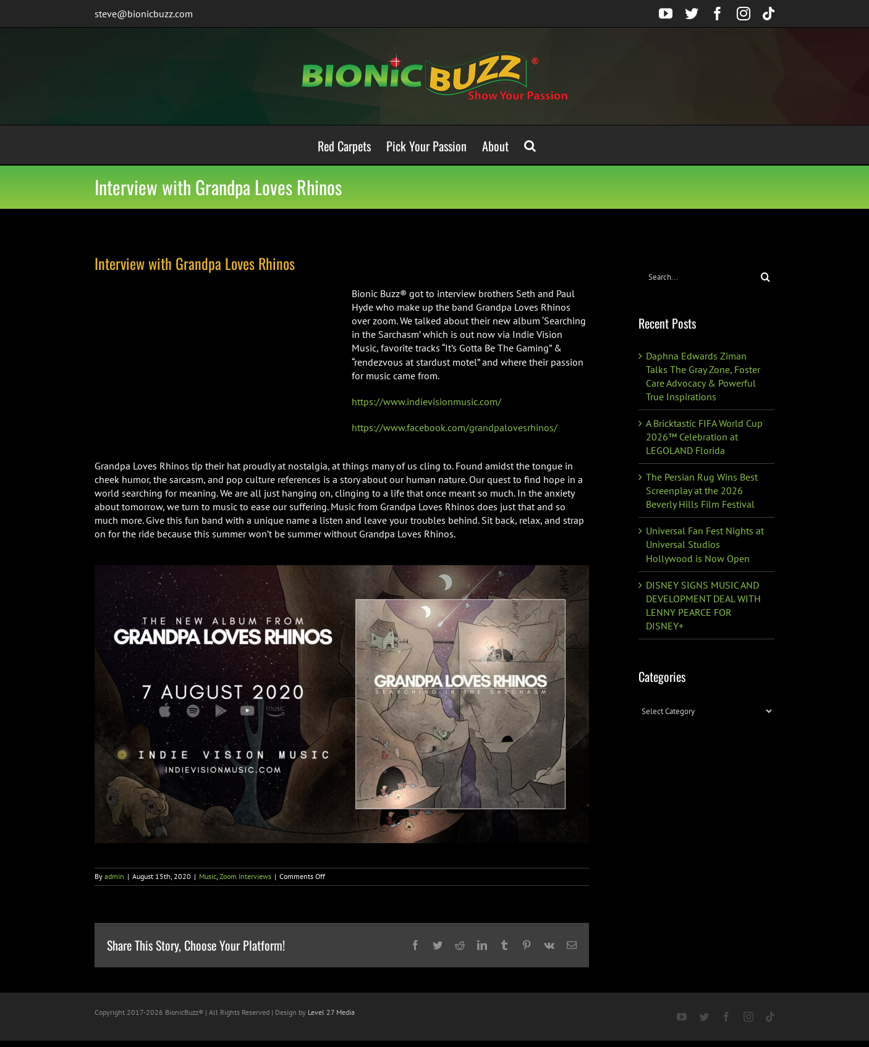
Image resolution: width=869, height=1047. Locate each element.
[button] (530, 144)
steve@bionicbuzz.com (144, 13)
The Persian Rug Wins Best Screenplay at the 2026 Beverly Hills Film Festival (702, 490)
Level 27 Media (331, 1012)
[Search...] (697, 277)
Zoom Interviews (245, 876)
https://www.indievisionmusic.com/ (426, 401)
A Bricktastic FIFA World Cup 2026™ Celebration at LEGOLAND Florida (704, 436)
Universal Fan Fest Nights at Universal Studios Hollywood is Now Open (705, 544)
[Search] (765, 277)
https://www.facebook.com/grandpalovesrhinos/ (454, 427)
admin (114, 876)
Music (207, 876)
